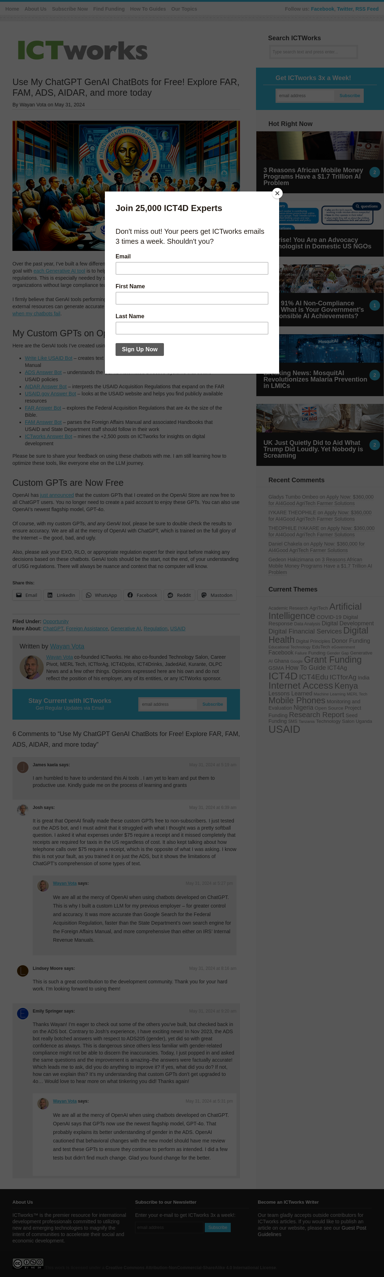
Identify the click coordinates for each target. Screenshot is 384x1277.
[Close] (277, 193)
